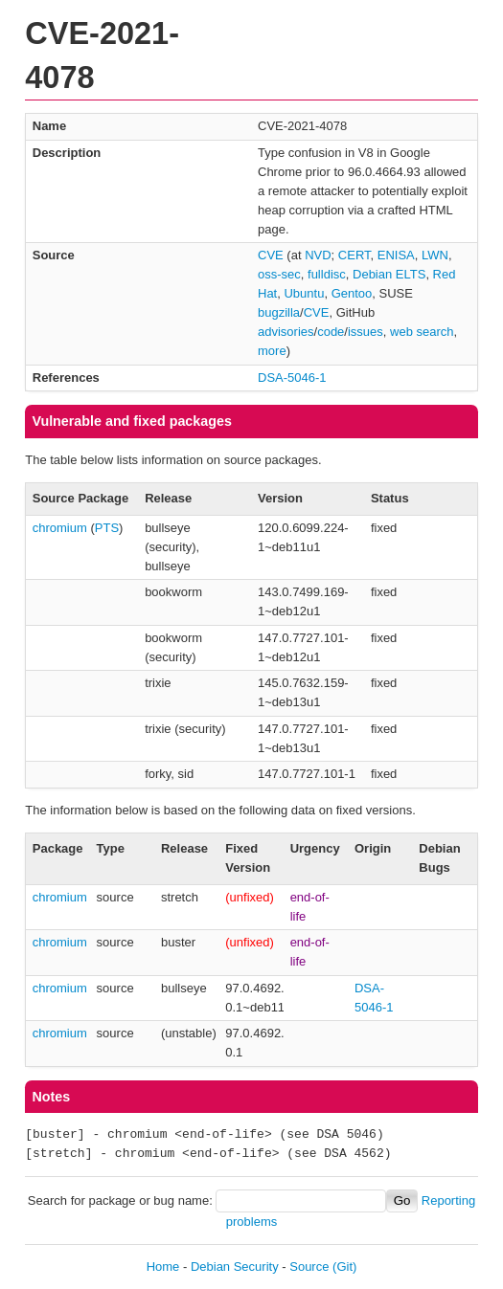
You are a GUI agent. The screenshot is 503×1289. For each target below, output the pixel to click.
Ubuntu (304, 293)
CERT (354, 255)
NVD (318, 255)
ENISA (396, 255)
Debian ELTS (389, 274)
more (272, 351)
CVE (271, 255)
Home (163, 1266)
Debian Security (235, 1266)
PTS (107, 528)
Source (309, 1266)
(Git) (344, 1266)
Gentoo (352, 293)
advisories (286, 331)
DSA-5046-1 (292, 377)
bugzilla (279, 312)
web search (421, 331)
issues (365, 331)
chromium (60, 528)
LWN (435, 255)
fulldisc (327, 274)
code (330, 331)
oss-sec (279, 274)
